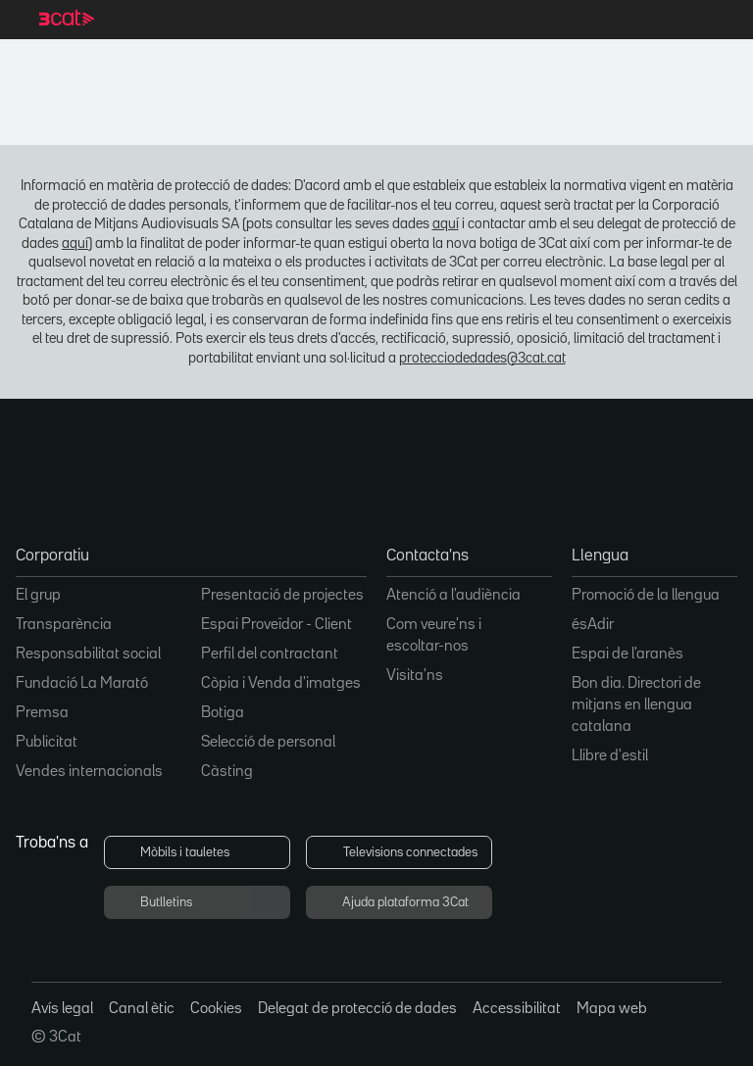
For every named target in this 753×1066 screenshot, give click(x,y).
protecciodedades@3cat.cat (482, 358)
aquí (445, 224)
